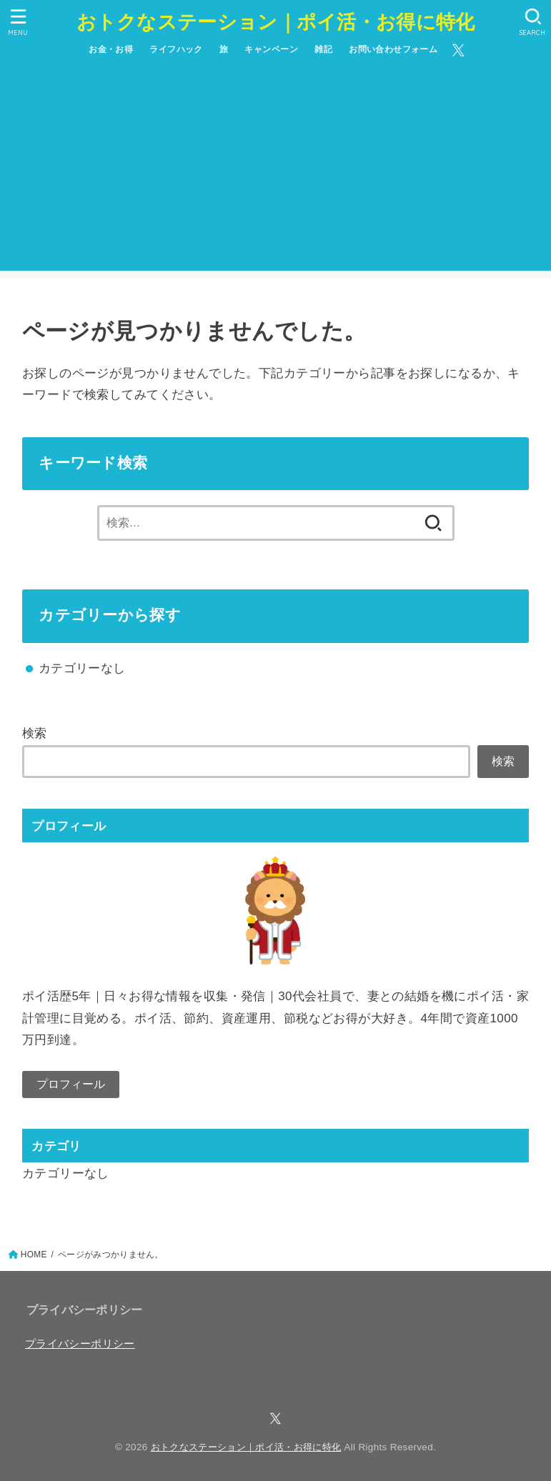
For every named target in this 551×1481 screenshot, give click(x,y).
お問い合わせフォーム (393, 49)
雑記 (323, 49)
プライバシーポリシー (80, 1343)
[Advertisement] (275, 171)
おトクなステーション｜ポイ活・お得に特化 (275, 21)
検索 (34, 733)
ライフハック (176, 49)
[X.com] (458, 50)
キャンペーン (271, 49)
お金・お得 (111, 49)
